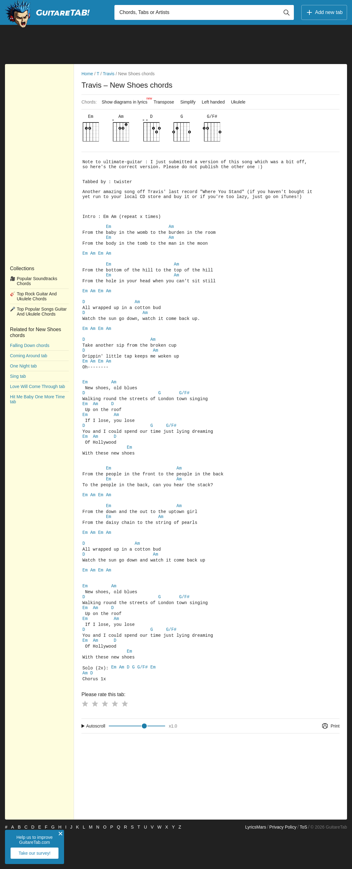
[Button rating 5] (125, 738)
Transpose (164, 101)
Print (330, 760)
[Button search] (286, 12)
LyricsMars (255, 861)
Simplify (188, 101)
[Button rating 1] (85, 738)
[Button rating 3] (105, 738)
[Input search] (204, 12)
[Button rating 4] (115, 738)
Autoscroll (95, 760)
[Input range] (137, 760)
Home (87, 73)
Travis (109, 73)
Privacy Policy (282, 861)
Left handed (213, 101)
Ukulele (238, 101)
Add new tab (324, 12)
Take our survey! (35, 853)
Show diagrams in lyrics (126, 100)
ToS (303, 861)
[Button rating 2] (95, 738)
